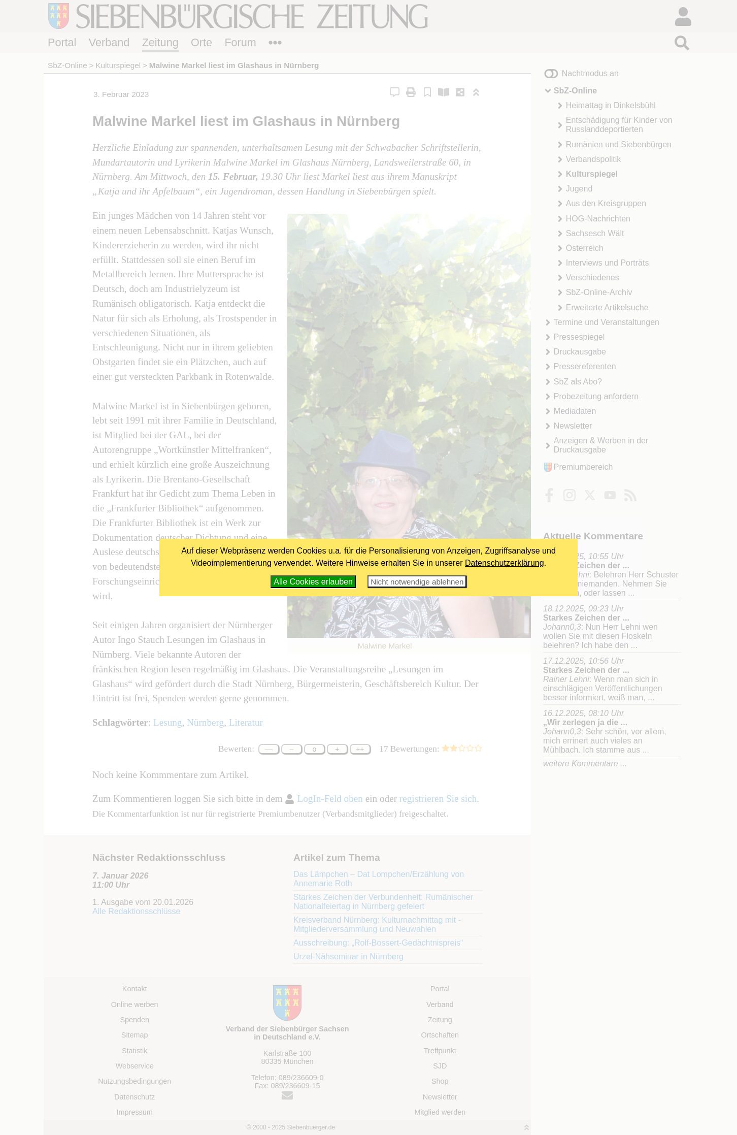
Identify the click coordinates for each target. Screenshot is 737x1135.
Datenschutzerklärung (504, 563)
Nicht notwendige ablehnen (417, 581)
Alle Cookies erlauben (313, 581)
